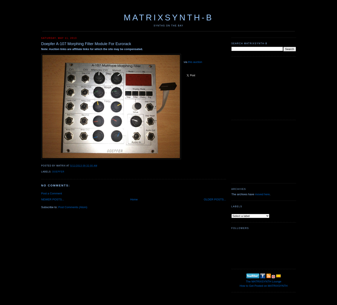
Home (134, 199)
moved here (262, 194)
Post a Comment (51, 193)
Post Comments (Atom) (72, 207)
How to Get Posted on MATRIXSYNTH (264, 285)
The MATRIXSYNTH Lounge (263, 281)
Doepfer (58, 172)
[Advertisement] (263, 87)
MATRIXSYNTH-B (168, 17)
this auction (195, 62)
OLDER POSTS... (215, 199)
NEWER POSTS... (52, 199)
